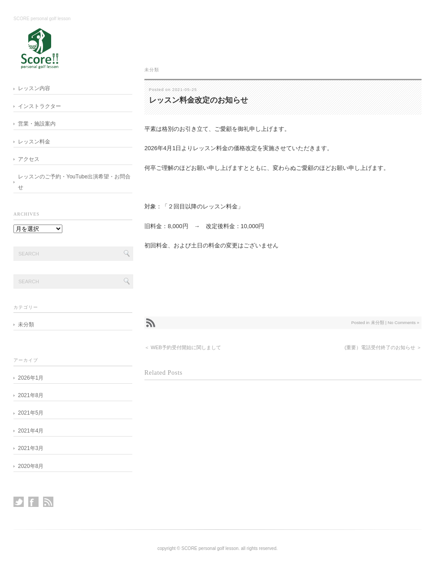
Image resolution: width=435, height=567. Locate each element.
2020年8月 (31, 466)
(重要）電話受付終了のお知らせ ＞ (383, 347)
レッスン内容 (34, 88)
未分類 (151, 69)
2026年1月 (31, 378)
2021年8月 (31, 395)
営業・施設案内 (37, 124)
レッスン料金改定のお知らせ (198, 100)
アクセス (28, 159)
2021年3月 (31, 448)
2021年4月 (31, 431)
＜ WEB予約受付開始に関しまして (182, 347)
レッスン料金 (34, 142)
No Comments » (403, 322)
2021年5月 (31, 413)
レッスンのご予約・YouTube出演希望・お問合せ (74, 181)
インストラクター (39, 106)
